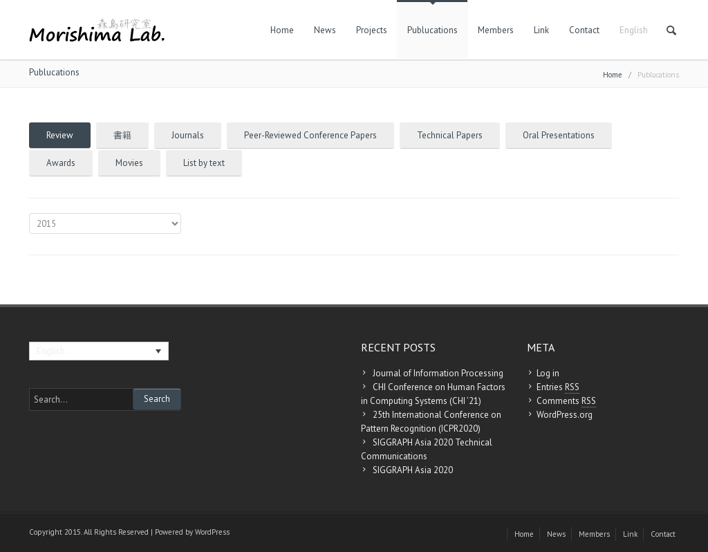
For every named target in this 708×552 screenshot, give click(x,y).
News (325, 30)
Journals (187, 135)
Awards (60, 163)
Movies (129, 163)
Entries (558, 387)
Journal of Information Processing (438, 373)
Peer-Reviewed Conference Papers (310, 135)
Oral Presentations (559, 135)
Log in (548, 373)
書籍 (122, 135)
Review (59, 135)
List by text (204, 163)
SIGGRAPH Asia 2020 (413, 470)
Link (541, 30)
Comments (566, 401)
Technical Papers (450, 135)
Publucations (432, 30)
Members (496, 30)
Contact (584, 30)
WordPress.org (565, 415)
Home (282, 30)
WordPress (212, 532)
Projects (371, 30)
